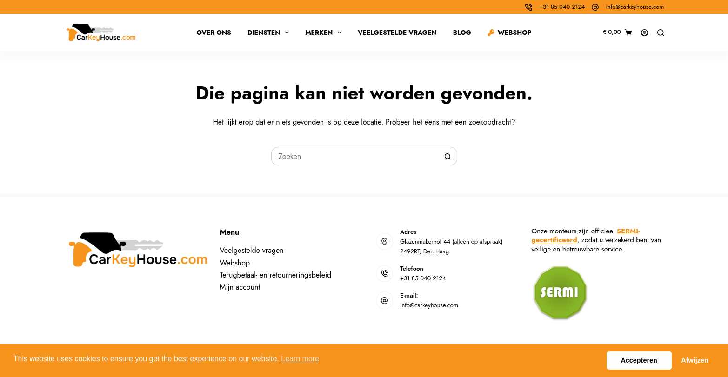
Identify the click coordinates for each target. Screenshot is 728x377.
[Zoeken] (660, 32)
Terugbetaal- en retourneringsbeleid (276, 275)
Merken (325, 32)
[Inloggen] (644, 32)
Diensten (270, 32)
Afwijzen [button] (694, 360)
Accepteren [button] (639, 360)
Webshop (510, 32)
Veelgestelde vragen (397, 32)
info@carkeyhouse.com (635, 6)
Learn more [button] (300, 359)
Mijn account (240, 287)
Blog (462, 32)
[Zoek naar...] (355, 156)
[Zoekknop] (448, 156)
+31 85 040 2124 (562, 6)
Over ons (213, 32)
